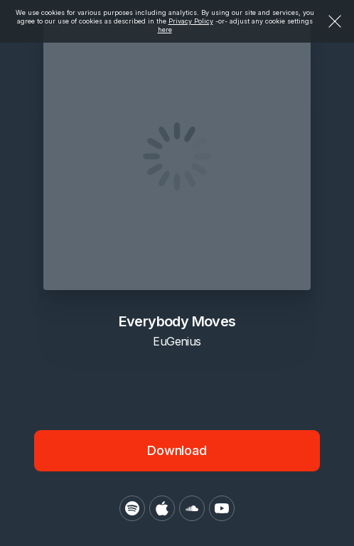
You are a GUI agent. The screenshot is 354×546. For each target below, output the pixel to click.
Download (177, 450)
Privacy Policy (190, 21)
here (165, 29)
